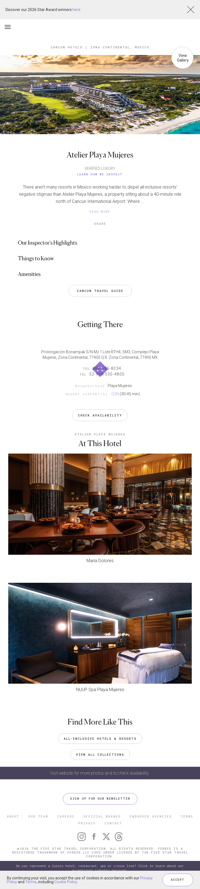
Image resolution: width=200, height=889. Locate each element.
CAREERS (65, 816)
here (76, 9)
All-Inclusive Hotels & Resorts (100, 738)
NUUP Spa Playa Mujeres (100, 689)
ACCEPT (178, 880)
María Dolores (100, 560)
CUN (115, 394)
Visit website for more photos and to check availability (100, 773)
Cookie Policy (65, 882)
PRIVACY (87, 823)
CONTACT (113, 823)
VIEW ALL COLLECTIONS (100, 754)
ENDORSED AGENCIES (151, 816)
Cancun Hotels (66, 47)
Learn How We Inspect (100, 174)
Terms (31, 882)
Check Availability (100, 415)
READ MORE (100, 211)
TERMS (187, 816)
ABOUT (13, 816)
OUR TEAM (38, 816)
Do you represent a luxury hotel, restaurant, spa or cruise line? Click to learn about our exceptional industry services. (100, 868)
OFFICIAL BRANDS (102, 816)
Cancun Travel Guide (100, 291)
